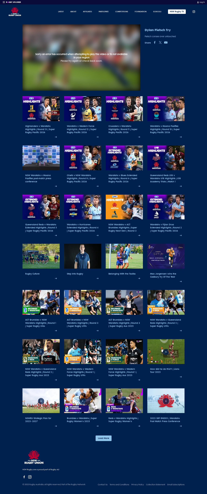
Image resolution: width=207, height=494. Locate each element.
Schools (157, 11)
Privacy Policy (137, 484)
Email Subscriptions (176, 484)
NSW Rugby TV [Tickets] (177, 11)
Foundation (141, 11)
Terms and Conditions (119, 484)
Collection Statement (155, 484)
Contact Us (103, 484)
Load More (103, 438)
